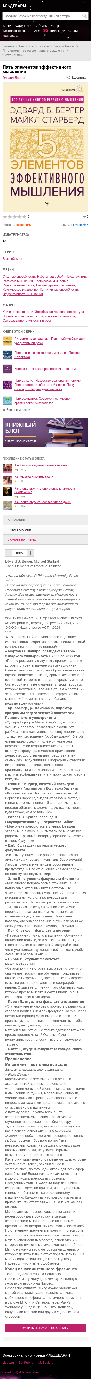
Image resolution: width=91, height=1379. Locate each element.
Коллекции (57, 31)
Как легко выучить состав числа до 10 (42, 502)
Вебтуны (41, 26)
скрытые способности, (19, 276)
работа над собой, (50, 276)
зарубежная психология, (58, 316)
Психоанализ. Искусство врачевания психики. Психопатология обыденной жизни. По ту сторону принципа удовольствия (48, 385)
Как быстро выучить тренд (33, 477)
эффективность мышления (23, 294)
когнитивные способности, (59, 289)
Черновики (11, 36)
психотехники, (76, 276)
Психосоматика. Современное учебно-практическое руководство (42, 401)
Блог (36, 31)
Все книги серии (18, 410)
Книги (7, 26)
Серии (73, 31)
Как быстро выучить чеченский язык (41, 465)
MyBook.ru (45, 1362)
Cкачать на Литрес (22, 539)
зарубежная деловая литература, (60, 312)
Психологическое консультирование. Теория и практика (47, 355)
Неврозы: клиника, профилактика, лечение (45, 369)
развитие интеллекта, (19, 285)
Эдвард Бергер (64, 46)
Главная (8, 46)
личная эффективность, (21, 316)
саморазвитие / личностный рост (27, 320)
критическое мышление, (21, 289)
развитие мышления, (18, 281)
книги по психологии (33, 46)
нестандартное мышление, (56, 285)
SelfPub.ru (26, 1362)
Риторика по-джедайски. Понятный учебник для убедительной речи (49, 341)
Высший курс (12, 258)
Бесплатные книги (16, 31)
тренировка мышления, (52, 281)
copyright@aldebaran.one (20, 1372)
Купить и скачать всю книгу (45, 1328)
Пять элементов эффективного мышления (33, 50)
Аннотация (16, 519)
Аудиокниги (23, 26)
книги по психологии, (18, 312)
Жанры (56, 26)
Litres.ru (8, 1362)
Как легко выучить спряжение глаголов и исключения (44, 490)
